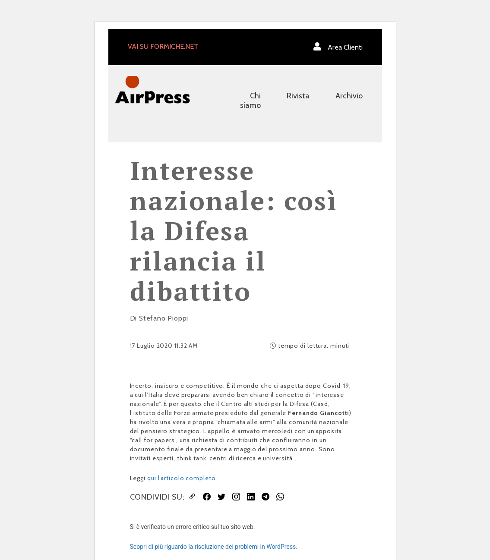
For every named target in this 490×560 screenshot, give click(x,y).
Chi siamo (250, 100)
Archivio (349, 96)
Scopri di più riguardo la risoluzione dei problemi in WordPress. (213, 546)
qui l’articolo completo (181, 478)
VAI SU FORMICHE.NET (163, 46)
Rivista (298, 96)
